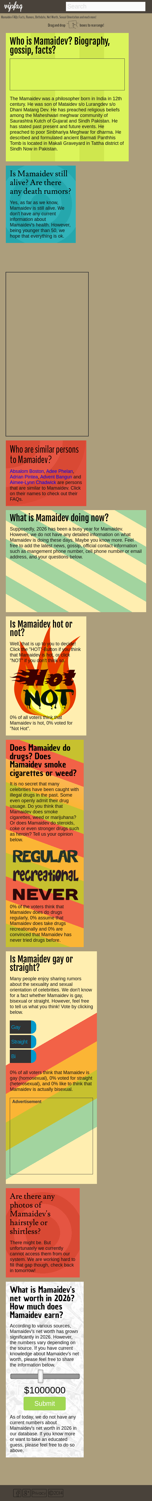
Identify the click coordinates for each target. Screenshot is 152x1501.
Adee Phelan (59, 471)
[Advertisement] (47, 353)
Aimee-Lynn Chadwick (33, 482)
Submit (44, 1403)
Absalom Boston (27, 471)
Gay (15, 1027)
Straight (19, 1042)
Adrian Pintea (24, 477)
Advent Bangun (56, 477)
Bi (13, 1056)
